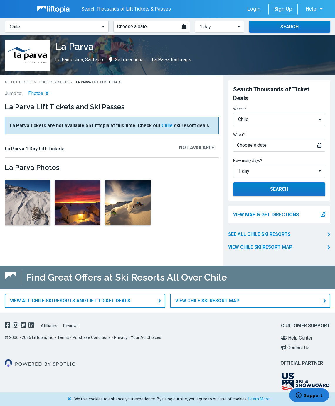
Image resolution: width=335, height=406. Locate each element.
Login (253, 9)
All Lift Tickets (18, 82)
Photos (38, 93)
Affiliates (49, 325)
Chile (167, 125)
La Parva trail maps (171, 59)
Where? (239, 108)
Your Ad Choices (146, 337)
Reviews (71, 325)
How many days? (247, 160)
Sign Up (283, 9)
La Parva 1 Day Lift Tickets (35, 148)
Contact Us (295, 347)
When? (239, 134)
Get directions (126, 59)
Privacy (120, 337)
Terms (63, 337)
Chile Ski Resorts (54, 82)
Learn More (259, 399)
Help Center (296, 338)
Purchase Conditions (92, 337)
